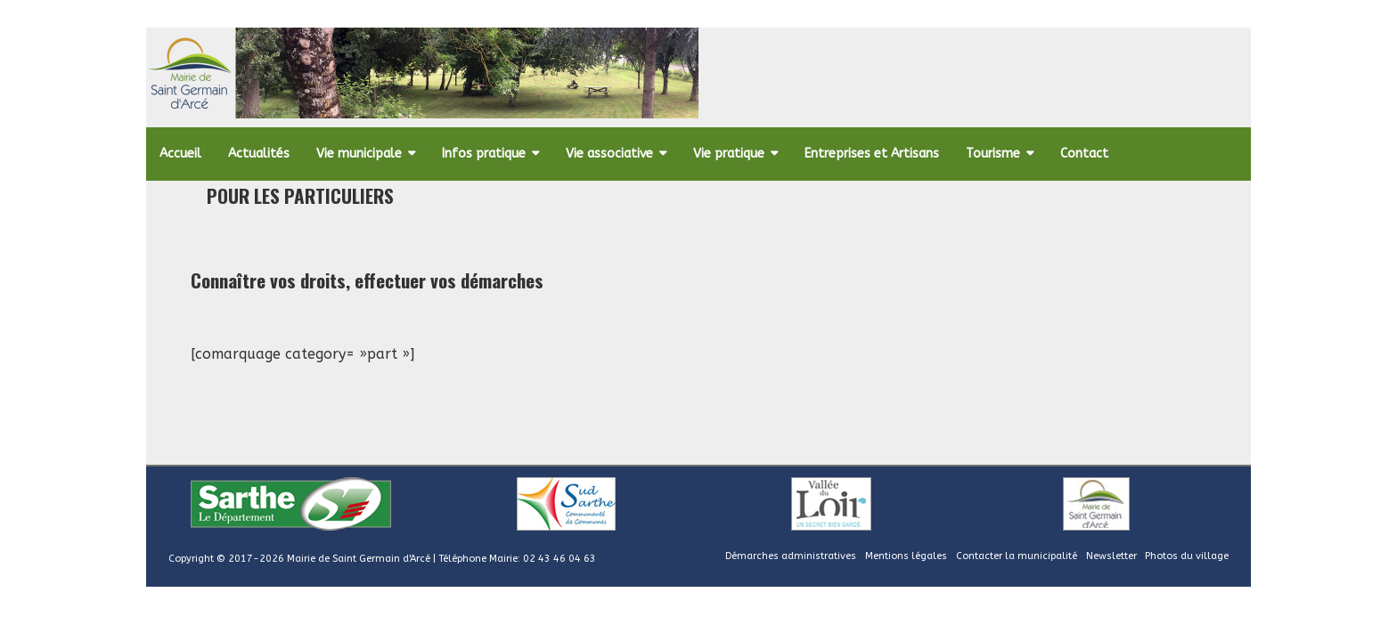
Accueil (180, 153)
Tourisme (993, 153)
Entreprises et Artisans (872, 153)
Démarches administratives (790, 556)
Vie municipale (359, 153)
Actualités (259, 153)
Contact (1084, 153)
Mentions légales (906, 556)
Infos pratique (484, 153)
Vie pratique (728, 153)
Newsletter (1111, 556)
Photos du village (1187, 556)
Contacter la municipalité (1016, 556)
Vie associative (609, 153)
